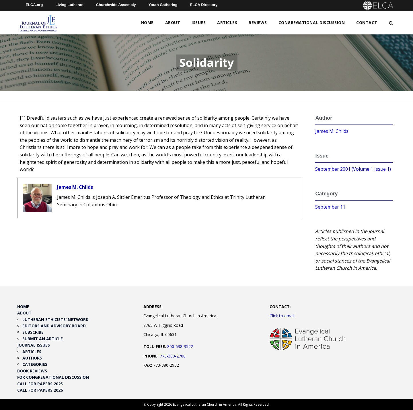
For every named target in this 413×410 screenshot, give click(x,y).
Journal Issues (33, 345)
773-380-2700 (173, 356)
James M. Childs (75, 187)
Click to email (282, 315)
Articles (227, 22)
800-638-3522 (180, 346)
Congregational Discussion (311, 22)
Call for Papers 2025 (40, 383)
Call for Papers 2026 (40, 390)
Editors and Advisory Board (54, 326)
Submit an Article (42, 338)
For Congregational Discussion (53, 377)
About (172, 22)
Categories (34, 364)
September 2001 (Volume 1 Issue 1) (353, 169)
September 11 (330, 207)
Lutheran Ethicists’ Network (55, 319)
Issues (199, 22)
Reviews (258, 22)
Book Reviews (32, 371)
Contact (366, 22)
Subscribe (33, 332)
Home (147, 22)
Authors (32, 358)
